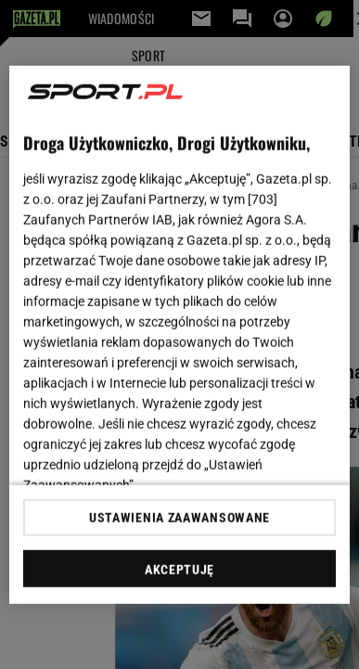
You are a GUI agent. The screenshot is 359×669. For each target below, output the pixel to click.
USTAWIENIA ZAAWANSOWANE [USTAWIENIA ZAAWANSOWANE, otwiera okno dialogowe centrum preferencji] (179, 517)
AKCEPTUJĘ (179, 569)
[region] (180, 334)
